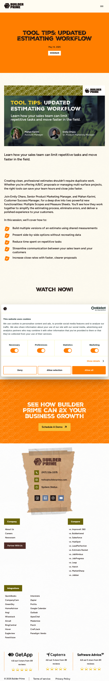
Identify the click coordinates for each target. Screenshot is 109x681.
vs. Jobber (74, 575)
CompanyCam (12, 600)
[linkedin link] (45, 498)
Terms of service (41, 678)
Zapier (33, 600)
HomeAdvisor (11, 608)
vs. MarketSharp (76, 571)
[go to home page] (14, 6)
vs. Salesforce (75, 537)
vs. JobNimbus (76, 554)
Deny (20, 370)
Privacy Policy (62, 678)
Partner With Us (14, 545)
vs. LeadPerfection (78, 546)
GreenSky (9, 604)
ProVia (33, 604)
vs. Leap (73, 562)
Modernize (35, 621)
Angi (7, 612)
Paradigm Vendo (38, 633)
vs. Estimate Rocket (78, 550)
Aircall (8, 621)
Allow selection (54, 370)
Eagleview (10, 633)
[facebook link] (37, 498)
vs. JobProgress (76, 558)
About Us (9, 529)
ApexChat (35, 616)
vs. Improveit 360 (77, 529)
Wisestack (10, 616)
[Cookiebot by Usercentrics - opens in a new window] (93, 309)
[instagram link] (53, 498)
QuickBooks (10, 596)
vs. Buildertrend (76, 533)
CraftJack (35, 629)
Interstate (35, 596)
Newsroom (10, 537)
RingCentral (10, 625)
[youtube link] (61, 498)
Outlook (34, 612)
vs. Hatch (73, 566)
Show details (93, 361)
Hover (8, 629)
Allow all (89, 370)
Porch (33, 625)
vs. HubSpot (75, 541)
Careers (8, 533)
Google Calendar (38, 608)
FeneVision (10, 637)
